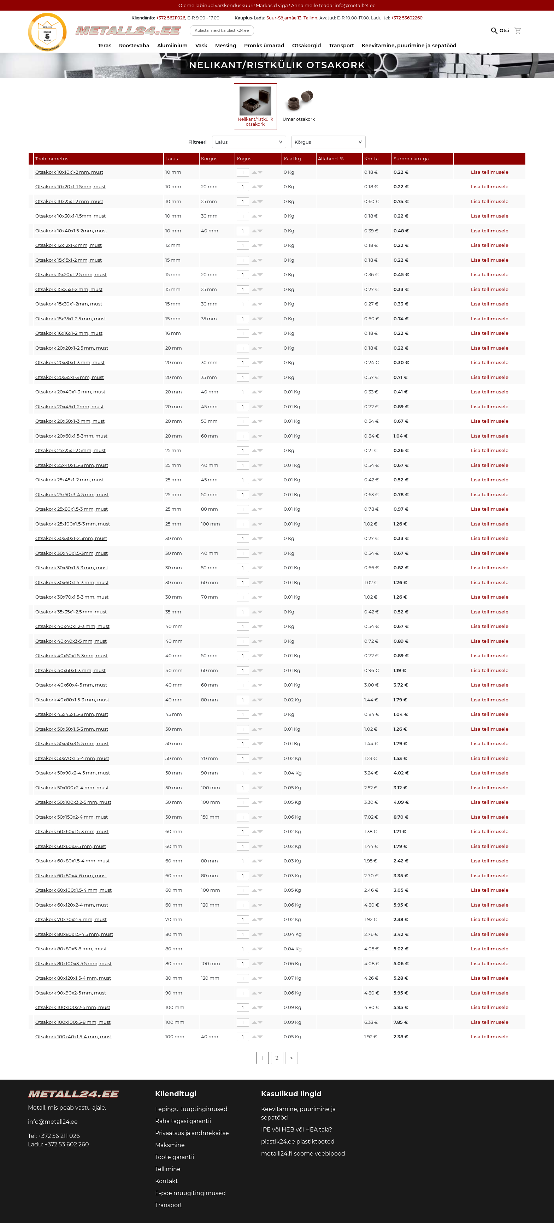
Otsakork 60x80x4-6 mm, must (71, 875)
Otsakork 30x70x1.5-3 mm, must (71, 597)
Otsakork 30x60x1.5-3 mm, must (71, 582)
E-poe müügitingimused (190, 1193)
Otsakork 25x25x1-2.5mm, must (70, 450)
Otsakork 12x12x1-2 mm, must (68, 245)
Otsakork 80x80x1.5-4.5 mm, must (74, 934)
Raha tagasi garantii (183, 1121)
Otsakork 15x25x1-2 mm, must (68, 289)
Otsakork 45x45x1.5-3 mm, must (71, 714)
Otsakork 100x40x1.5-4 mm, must (73, 1036)
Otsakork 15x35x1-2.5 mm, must (70, 318)
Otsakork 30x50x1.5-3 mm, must (71, 567)
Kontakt (166, 1181)
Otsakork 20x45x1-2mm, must (69, 406)
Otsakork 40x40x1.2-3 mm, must (72, 626)
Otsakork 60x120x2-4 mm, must (71, 905)
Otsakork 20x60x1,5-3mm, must (71, 436)
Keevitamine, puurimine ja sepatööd (409, 45)
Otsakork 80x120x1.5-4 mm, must (73, 978)
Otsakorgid (306, 45)
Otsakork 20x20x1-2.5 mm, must (71, 348)
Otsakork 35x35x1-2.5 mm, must (71, 612)
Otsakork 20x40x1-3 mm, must (70, 391)
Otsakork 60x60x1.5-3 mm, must (72, 831)
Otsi (504, 30)
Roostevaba (134, 45)
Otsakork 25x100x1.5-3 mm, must (72, 524)
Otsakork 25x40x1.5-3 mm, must (71, 465)
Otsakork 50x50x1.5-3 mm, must (71, 729)
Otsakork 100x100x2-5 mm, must (72, 1007)
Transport (341, 45)
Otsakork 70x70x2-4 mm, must (71, 919)
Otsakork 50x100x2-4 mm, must (71, 787)
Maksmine (170, 1145)
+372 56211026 (170, 17)
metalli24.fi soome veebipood (303, 1153)
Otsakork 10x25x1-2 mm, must (69, 201)
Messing (225, 45)
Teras (104, 45)
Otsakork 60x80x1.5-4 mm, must (72, 860)
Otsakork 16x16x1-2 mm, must (68, 333)
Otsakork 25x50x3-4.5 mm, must (72, 494)
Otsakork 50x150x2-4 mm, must (71, 817)
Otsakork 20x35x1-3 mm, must (69, 377)
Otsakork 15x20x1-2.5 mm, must (71, 274)
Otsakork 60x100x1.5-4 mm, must (73, 890)
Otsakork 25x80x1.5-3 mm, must (71, 509)
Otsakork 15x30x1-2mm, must (68, 304)
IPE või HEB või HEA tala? (296, 1129)
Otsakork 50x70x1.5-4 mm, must (72, 758)
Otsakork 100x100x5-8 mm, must (73, 1022)
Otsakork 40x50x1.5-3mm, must (71, 655)
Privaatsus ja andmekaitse (192, 1133)
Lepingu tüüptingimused (191, 1109)
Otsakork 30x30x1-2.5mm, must (71, 538)
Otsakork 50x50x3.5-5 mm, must (72, 743)
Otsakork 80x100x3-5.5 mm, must (73, 963)
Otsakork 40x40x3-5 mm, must (71, 641)
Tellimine (168, 1169)
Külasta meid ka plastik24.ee (222, 30)
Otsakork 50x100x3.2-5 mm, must (73, 802)
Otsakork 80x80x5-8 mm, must (70, 948)
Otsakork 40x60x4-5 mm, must (71, 685)
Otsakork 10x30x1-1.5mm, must (70, 216)
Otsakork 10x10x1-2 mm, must (69, 172)
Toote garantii (174, 1157)
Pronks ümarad (264, 45)
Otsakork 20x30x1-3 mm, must (70, 362)
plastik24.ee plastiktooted (298, 1141)
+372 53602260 (407, 17)
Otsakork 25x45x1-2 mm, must (69, 479)
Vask (201, 45)
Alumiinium (172, 45)
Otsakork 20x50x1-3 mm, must (70, 421)
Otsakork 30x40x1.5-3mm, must (71, 553)
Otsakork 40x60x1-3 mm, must (70, 670)
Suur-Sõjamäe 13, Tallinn (291, 17)
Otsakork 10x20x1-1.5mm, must (70, 186)
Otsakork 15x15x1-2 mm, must (68, 260)
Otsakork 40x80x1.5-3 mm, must (72, 699)
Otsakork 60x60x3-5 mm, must (70, 846)
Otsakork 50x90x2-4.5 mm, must (72, 773)
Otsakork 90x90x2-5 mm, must (70, 993)
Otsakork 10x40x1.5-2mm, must (71, 230)
